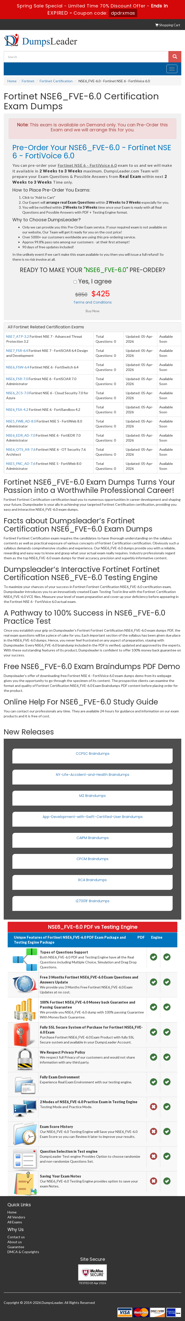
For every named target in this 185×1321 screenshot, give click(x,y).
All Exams (14, 1222)
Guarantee (15, 1247)
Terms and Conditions (92, 302)
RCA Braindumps (92, 879)
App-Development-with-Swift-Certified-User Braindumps (93, 816)
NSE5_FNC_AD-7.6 (20, 463)
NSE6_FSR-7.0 (17, 379)
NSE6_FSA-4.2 (17, 409)
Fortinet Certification (56, 81)
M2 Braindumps (92, 795)
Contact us (16, 1237)
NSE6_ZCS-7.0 (17, 393)
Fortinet (28, 81)
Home (12, 81)
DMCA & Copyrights (23, 1252)
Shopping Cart (167, 25)
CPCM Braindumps (92, 858)
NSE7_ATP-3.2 (17, 336)
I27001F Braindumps (92, 901)
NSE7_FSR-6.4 (17, 350)
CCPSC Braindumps (92, 753)
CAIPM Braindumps (93, 837)
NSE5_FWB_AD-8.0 (21, 421)
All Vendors (16, 1217)
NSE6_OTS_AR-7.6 (20, 449)
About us (14, 1242)
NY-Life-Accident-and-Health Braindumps (92, 774)
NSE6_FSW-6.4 (17, 367)
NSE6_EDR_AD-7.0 (20, 435)
